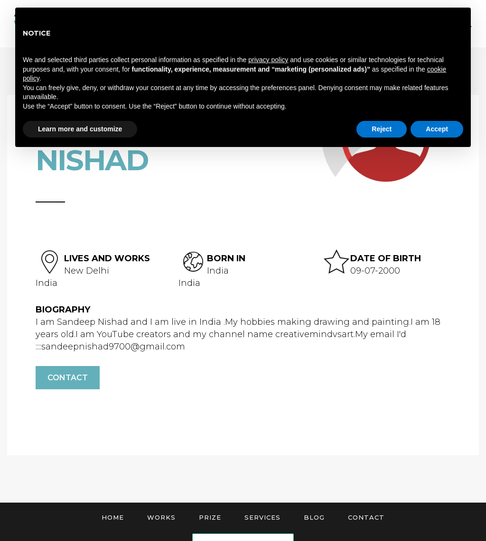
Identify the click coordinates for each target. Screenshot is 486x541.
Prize (210, 517)
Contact (67, 377)
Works (161, 517)
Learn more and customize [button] (80, 129)
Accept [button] (437, 129)
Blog (314, 517)
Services (262, 517)
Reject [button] (382, 129)
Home (113, 517)
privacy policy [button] (268, 60)
